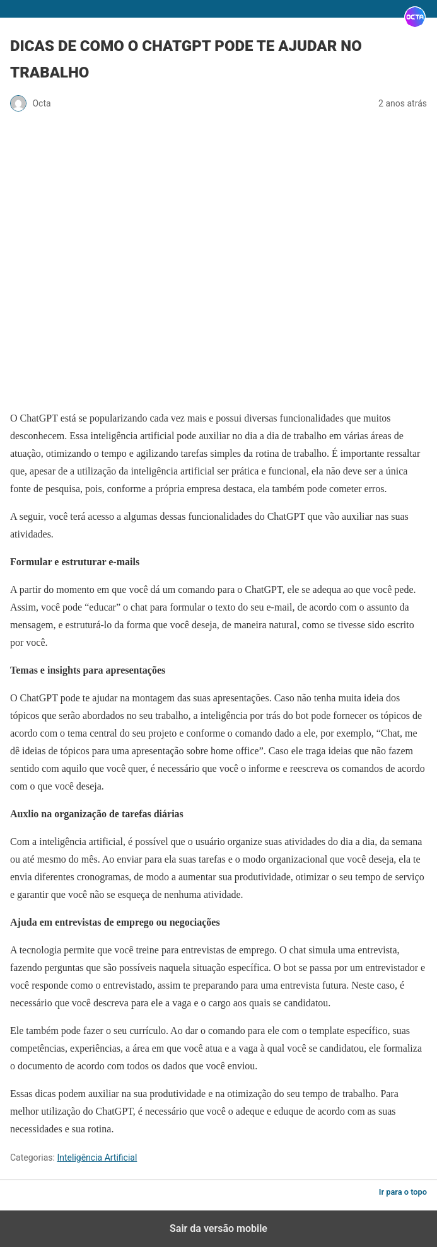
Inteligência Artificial (97, 1157)
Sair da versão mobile (218, 1228)
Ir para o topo (403, 1192)
